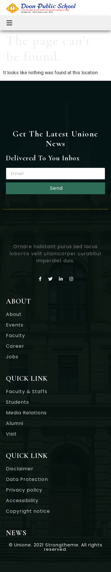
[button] (9, 23)
